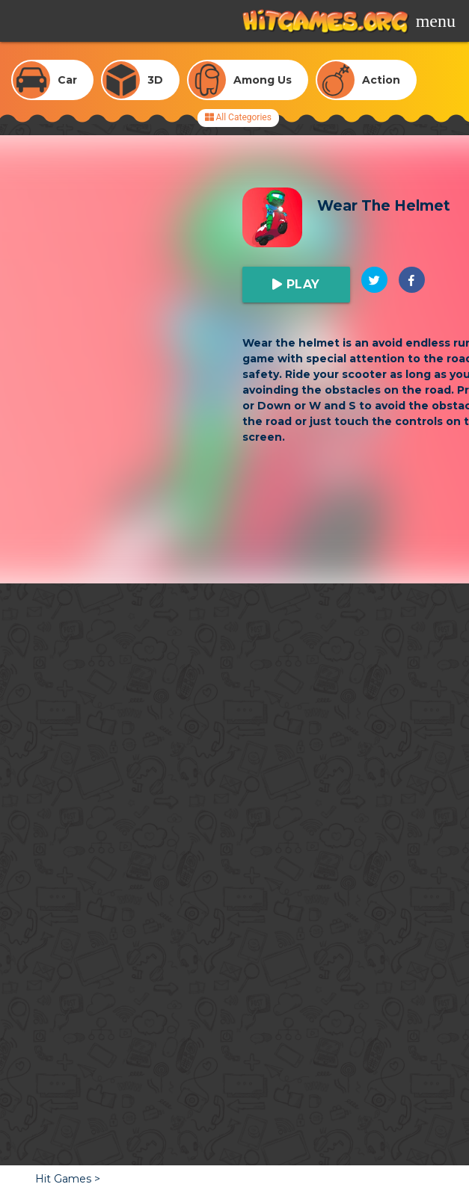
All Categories (238, 117)
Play (301, 284)
